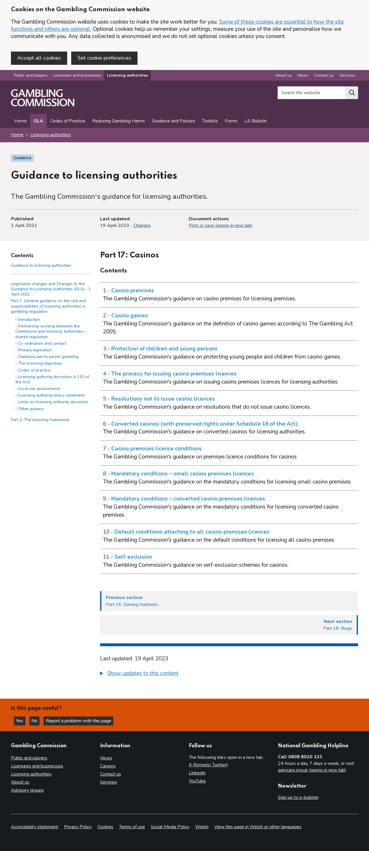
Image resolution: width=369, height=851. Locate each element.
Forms (231, 121)
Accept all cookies (39, 57)
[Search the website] (351, 93)
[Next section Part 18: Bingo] (229, 625)
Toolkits (210, 121)
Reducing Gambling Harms (118, 121)
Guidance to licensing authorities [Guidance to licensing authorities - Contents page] (41, 265)
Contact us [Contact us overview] (324, 76)
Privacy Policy (78, 827)
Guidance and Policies (173, 121)
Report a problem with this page (81, 720)
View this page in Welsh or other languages (258, 827)
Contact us (110, 774)
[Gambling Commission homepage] (42, 105)
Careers (108, 766)
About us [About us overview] (283, 76)
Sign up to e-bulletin (298, 798)
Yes (21, 720)
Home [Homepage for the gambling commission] (17, 135)
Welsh (201, 827)
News (106, 758)
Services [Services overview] (347, 76)
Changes (142, 226)
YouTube (197, 781)
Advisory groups (27, 790)
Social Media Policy (170, 827)
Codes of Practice (67, 121)
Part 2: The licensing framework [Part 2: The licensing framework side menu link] (40, 420)
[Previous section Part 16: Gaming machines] (229, 601)
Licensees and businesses (77, 76)
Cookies (105, 827)
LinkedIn (197, 773)
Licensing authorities (127, 76)
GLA (38, 121)
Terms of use (132, 827)
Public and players (31, 76)
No (37, 720)
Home (20, 121)
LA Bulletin (255, 121)
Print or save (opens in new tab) (221, 226)
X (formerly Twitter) (208, 765)
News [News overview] (303, 76)
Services (108, 782)
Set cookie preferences (104, 57)
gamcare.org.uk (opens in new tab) (312, 770)
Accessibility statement (34, 827)
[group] (229, 674)
